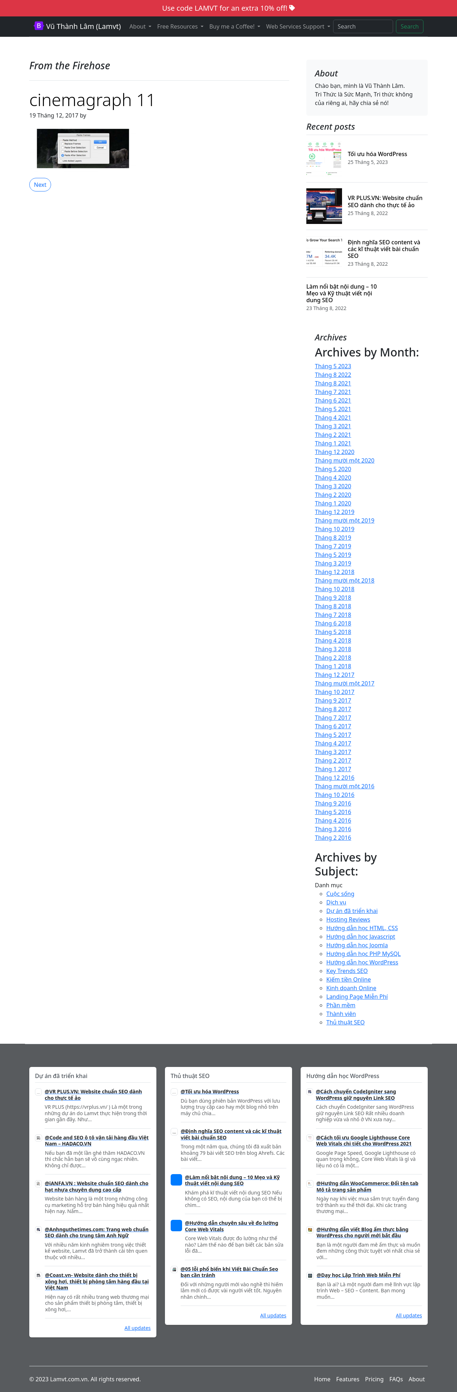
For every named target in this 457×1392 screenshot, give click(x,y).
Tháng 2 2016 (333, 838)
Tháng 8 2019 (333, 538)
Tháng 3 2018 (333, 649)
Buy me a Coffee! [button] (232, 26)
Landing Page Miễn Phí (357, 997)
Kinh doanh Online (351, 988)
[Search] (363, 26)
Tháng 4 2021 (333, 417)
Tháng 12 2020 (335, 452)
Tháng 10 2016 (335, 795)
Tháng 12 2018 (335, 572)
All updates (138, 1327)
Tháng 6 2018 (333, 623)
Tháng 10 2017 (335, 692)
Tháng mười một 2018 (345, 580)
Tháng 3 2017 (333, 752)
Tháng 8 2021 (333, 383)
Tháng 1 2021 (333, 443)
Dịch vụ (336, 902)
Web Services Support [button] (296, 26)
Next (40, 185)
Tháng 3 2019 (333, 563)
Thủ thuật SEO (345, 1022)
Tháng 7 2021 (333, 392)
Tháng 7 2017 (333, 718)
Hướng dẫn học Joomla (357, 945)
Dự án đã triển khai (352, 911)
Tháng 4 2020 (333, 478)
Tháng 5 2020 (333, 469)
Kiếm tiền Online (348, 979)
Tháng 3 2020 (333, 486)
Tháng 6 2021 (333, 400)
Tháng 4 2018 (333, 640)
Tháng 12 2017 (335, 675)
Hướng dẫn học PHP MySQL (363, 954)
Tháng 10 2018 (335, 589)
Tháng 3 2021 (333, 426)
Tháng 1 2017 (333, 769)
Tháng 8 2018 (333, 606)
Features (348, 1379)
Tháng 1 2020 (333, 503)
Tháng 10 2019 (335, 529)
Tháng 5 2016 (333, 812)
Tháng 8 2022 (333, 375)
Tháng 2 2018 (333, 658)
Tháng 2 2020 (333, 495)
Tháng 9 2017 (333, 700)
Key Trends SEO (347, 971)
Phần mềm (341, 1005)
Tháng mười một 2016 (345, 786)
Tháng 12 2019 (335, 512)
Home (322, 1379)
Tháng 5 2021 (333, 409)
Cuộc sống (340, 894)
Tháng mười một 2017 (345, 683)
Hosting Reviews (348, 919)
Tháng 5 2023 (333, 366)
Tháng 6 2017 (333, 726)
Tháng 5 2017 (333, 735)
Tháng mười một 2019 (345, 520)
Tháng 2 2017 (333, 760)
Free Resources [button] (178, 26)
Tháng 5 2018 (333, 632)
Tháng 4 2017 (333, 743)
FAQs (396, 1379)
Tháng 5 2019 (333, 555)
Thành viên (341, 1014)
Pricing (374, 1379)
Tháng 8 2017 (333, 709)
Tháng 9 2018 (333, 598)
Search (410, 26)
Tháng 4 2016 (333, 820)
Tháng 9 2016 (333, 803)
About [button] (138, 26)
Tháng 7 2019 (333, 546)
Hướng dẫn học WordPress (362, 962)
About (417, 1379)
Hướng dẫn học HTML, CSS (362, 928)
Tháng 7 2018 (333, 615)
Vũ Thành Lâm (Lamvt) (77, 26)
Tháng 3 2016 (333, 829)
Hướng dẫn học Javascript (360, 937)
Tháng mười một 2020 (345, 460)
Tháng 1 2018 (333, 666)
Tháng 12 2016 (335, 778)
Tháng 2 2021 (333, 435)
